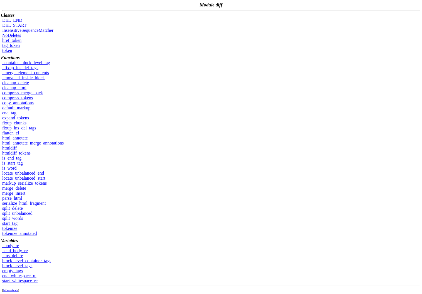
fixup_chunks (14, 123)
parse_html (12, 198)
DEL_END (12, 20)
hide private (10, 290)
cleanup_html (14, 87)
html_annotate (15, 138)
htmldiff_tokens (16, 153)
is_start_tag (12, 163)
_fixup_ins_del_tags (20, 67)
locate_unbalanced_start (23, 178)
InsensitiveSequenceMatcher (27, 30)
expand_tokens (15, 117)
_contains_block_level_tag (26, 62)
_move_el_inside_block (23, 77)
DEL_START (14, 25)
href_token (11, 40)
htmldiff (9, 148)
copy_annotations (18, 102)
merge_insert (13, 193)
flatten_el (10, 133)
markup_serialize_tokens (24, 183)
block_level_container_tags (26, 260)
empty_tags (12, 270)
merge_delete (14, 188)
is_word (9, 168)
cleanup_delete (15, 82)
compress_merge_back (22, 92)
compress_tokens (17, 97)
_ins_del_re (12, 255)
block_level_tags (17, 265)
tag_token (11, 45)
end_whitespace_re (19, 275)
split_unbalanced (17, 213)
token (7, 50)
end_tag (9, 112)
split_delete (12, 208)
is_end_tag (11, 158)
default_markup (16, 107)
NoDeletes (11, 35)
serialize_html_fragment (24, 203)
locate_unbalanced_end (23, 173)
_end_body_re (15, 250)
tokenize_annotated (19, 233)
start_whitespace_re (20, 280)
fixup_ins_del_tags (19, 128)
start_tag (10, 223)
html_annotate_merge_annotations (33, 143)
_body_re (10, 245)
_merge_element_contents (25, 72)
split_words (12, 218)
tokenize (9, 228)
